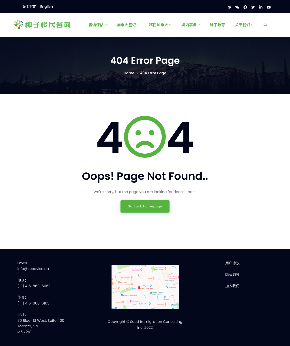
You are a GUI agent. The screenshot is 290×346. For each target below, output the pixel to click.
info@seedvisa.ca (33, 268)
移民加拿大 (160, 24)
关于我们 (244, 24)
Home (129, 73)
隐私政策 (232, 274)
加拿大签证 (128, 24)
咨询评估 (97, 24)
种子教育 (217, 24)
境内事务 (190, 24)
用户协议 (232, 263)
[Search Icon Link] (265, 25)
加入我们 (232, 286)
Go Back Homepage (145, 206)
